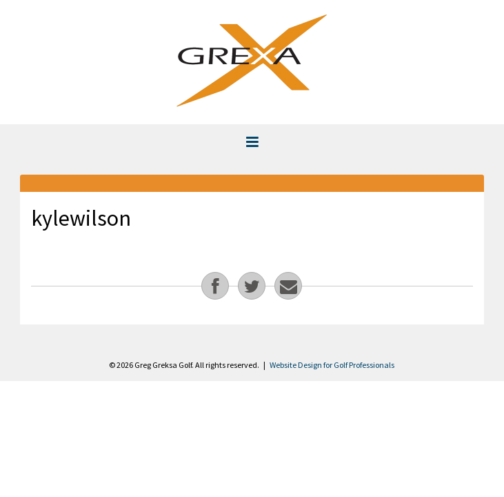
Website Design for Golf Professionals (332, 365)
